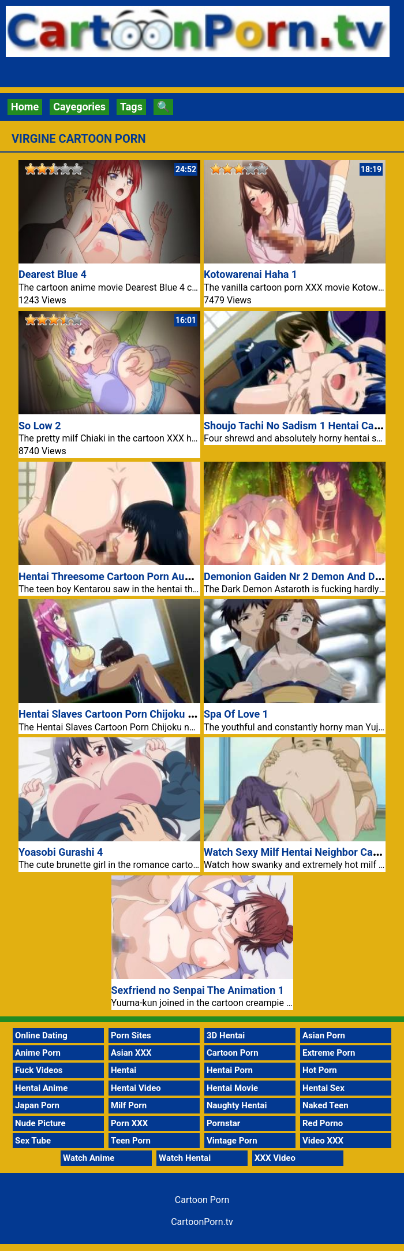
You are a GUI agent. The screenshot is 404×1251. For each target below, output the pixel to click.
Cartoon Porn (233, 1053)
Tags (131, 107)
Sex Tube (33, 1140)
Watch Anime (88, 1158)
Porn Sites (131, 1035)
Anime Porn (38, 1053)
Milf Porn (129, 1105)
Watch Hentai (185, 1158)
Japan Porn (37, 1105)
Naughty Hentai (237, 1105)
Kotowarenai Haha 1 (250, 274)
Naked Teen (325, 1105)
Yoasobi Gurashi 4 (60, 852)
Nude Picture (40, 1123)
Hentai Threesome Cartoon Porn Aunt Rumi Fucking (139, 576)
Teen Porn (131, 1140)
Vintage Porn (232, 1140)
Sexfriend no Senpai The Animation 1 (198, 990)
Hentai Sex (323, 1088)
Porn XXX (129, 1123)
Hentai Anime (41, 1088)
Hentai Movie (232, 1088)
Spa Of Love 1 (236, 714)
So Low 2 (39, 426)
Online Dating (41, 1035)
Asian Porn (323, 1035)
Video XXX (322, 1140)
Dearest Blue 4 (52, 274)
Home (25, 107)
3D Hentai (226, 1035)
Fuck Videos (39, 1070)
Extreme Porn (328, 1053)
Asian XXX (131, 1053)
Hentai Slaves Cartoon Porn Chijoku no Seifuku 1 (132, 714)
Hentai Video (136, 1088)
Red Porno (322, 1123)
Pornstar (223, 1123)
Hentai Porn (230, 1070)
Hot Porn (319, 1070)
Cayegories (79, 107)
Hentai (123, 1070)
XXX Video (275, 1158)
